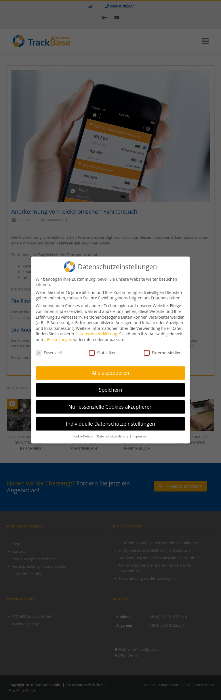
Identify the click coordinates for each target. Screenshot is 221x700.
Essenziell (49, 351)
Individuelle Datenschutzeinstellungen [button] (110, 422)
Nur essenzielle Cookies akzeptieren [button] (110, 405)
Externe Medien (163, 351)
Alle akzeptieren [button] (110, 371)
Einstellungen (59, 338)
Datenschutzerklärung (96, 332)
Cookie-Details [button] (83, 435)
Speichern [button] (110, 388)
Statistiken (103, 351)
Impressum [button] (140, 435)
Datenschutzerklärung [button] (113, 435)
